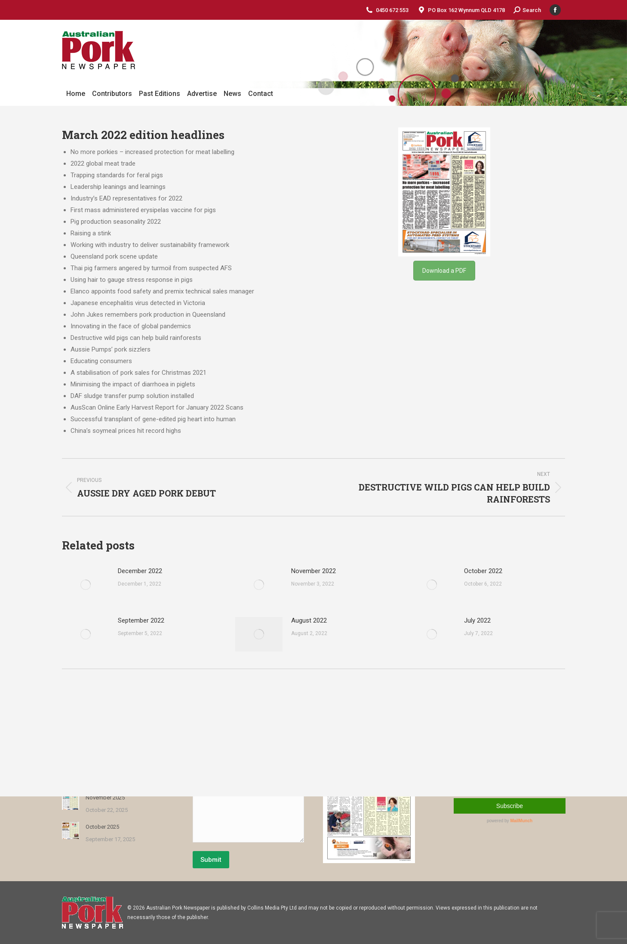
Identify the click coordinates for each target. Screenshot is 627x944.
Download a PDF (444, 270)
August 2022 (309, 620)
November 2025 (105, 797)
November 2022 (313, 571)
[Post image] (85, 585)
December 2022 (140, 571)
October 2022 (483, 571)
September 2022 (141, 620)
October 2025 (102, 827)
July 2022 (477, 620)
